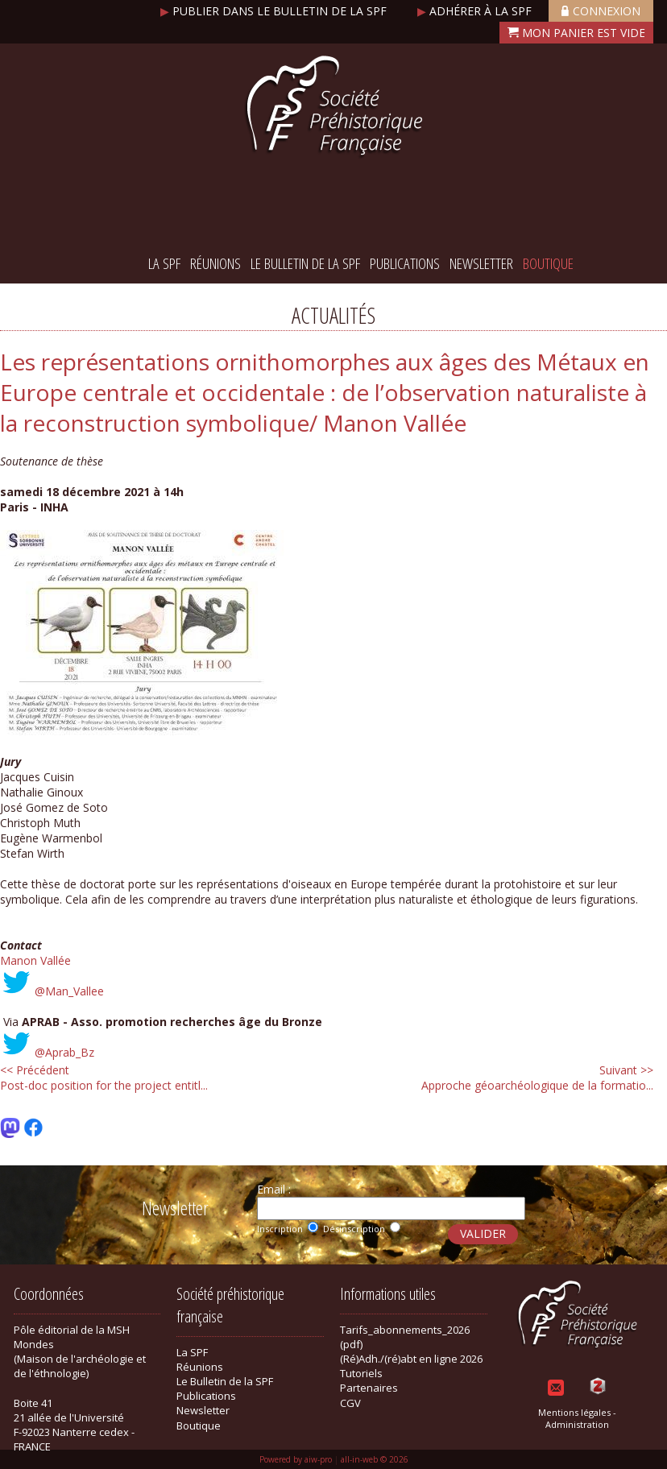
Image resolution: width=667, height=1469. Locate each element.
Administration (577, 1424)
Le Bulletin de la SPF (305, 263)
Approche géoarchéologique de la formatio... (537, 1077)
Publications (405, 263)
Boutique (548, 263)
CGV (350, 1403)
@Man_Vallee (69, 991)
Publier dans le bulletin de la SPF (275, 11)
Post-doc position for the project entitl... (104, 1077)
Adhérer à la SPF (476, 11)
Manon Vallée (35, 960)
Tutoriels (361, 1373)
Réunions (215, 263)
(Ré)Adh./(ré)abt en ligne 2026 (411, 1358)
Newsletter (481, 263)
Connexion (600, 11)
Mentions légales (574, 1412)
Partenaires (369, 1387)
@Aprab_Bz (64, 1052)
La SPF (164, 263)
